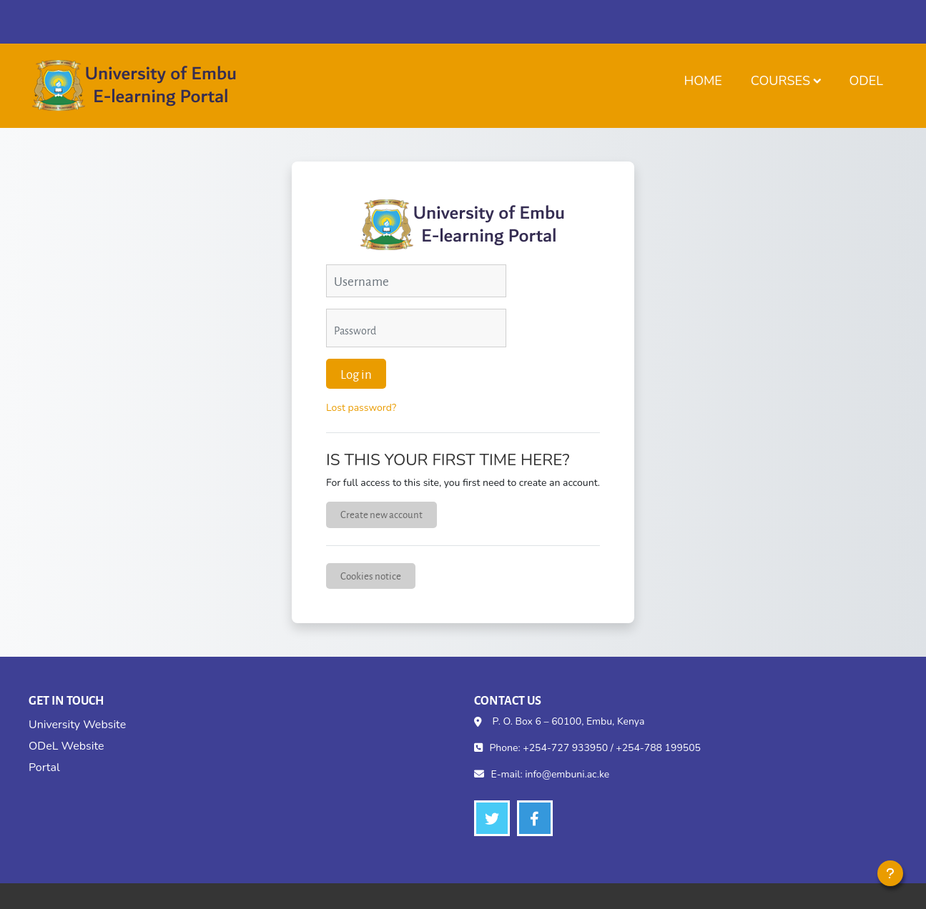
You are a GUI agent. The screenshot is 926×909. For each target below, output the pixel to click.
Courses (780, 80)
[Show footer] (890, 873)
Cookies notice (370, 575)
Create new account (381, 514)
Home (702, 80)
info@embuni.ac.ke (567, 774)
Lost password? (361, 407)
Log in (356, 373)
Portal (44, 767)
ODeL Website (66, 746)
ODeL (866, 80)
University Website (77, 724)
